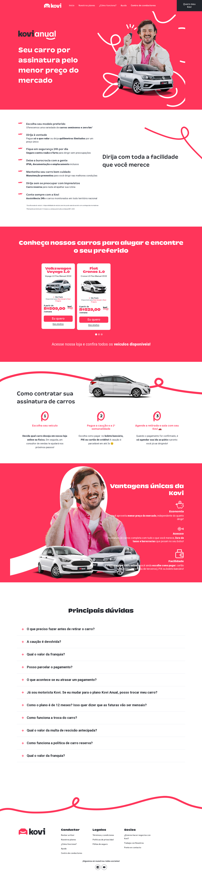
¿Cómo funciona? (107, 6)
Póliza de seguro (100, 844)
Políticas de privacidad (103, 840)
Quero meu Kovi (189, 5)
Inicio (71, 6)
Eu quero (94, 318)
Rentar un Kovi (67, 835)
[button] (96, 334)
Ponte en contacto (132, 848)
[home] (55, 5)
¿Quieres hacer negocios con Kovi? (137, 837)
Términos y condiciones (103, 835)
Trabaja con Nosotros (134, 843)
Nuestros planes (87, 6)
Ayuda (124, 6)
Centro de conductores (143, 6)
